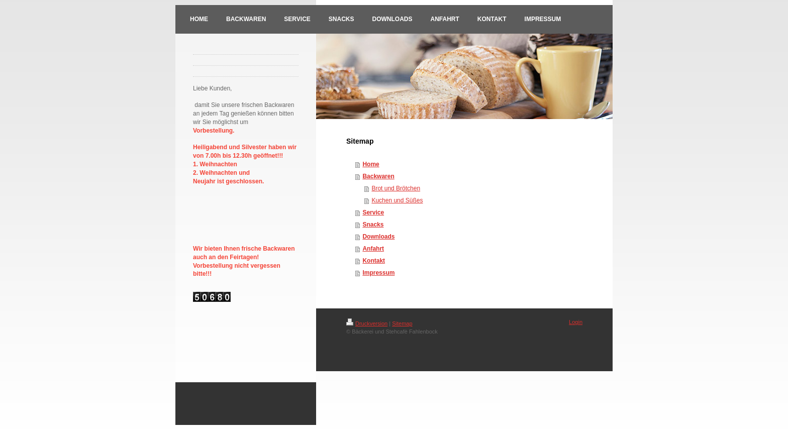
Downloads (378, 236)
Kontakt (373, 260)
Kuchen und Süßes (397, 200)
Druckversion (366, 323)
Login (575, 322)
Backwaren (378, 176)
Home (370, 164)
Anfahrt (373, 248)
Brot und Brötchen (395, 188)
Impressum (378, 272)
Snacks (372, 224)
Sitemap (402, 323)
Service (373, 212)
